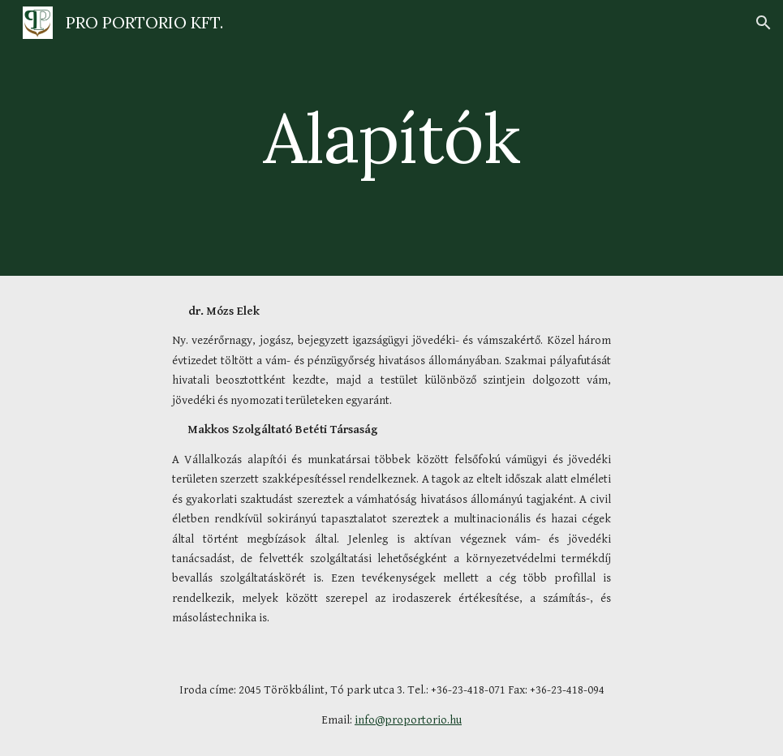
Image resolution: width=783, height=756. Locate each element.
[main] (391, 137)
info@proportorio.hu (408, 720)
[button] (763, 22)
